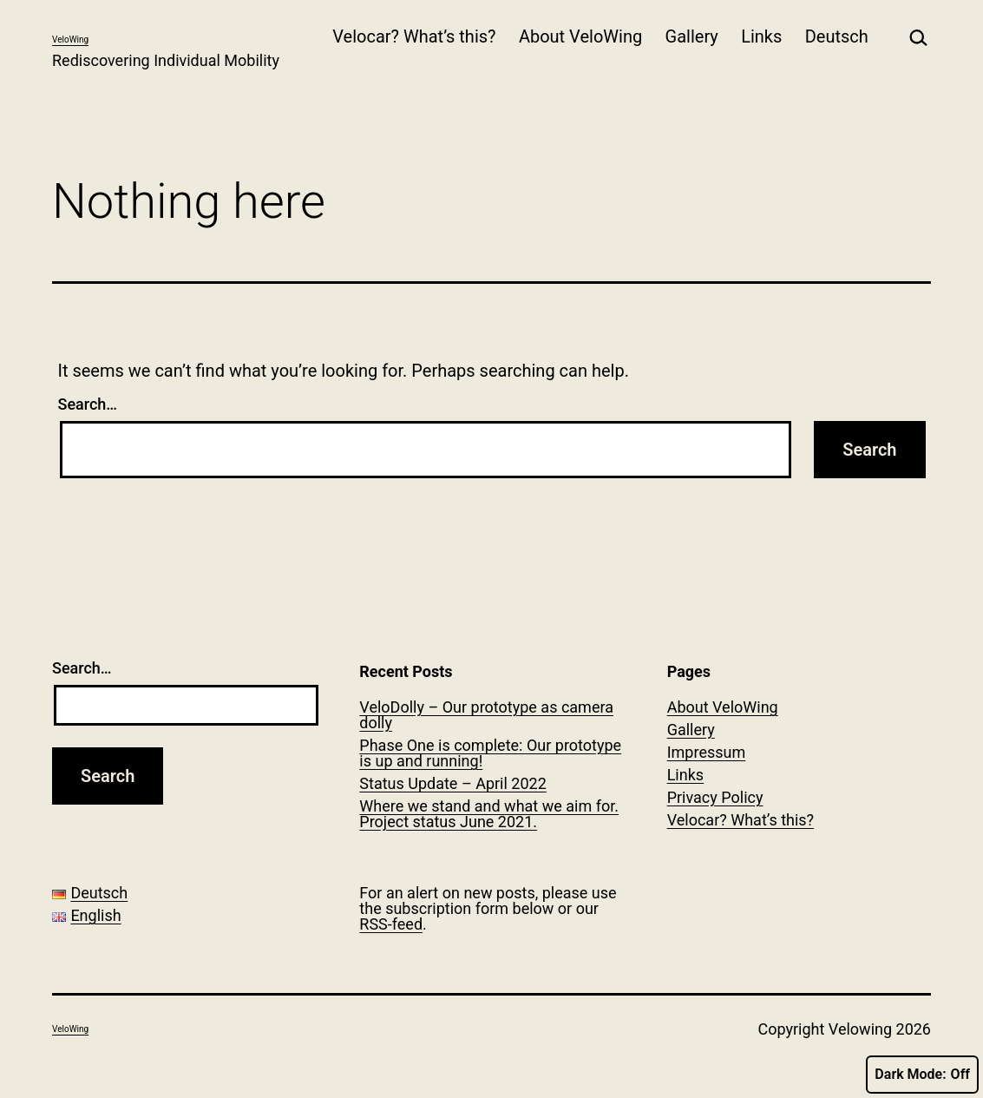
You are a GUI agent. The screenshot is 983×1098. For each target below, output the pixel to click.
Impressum (706, 752)
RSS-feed (391, 924)
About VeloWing (580, 36)
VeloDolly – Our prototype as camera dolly (486, 715)
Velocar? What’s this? (413, 36)
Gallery (691, 36)
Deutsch (836, 36)
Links (761, 36)
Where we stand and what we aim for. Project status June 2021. (489, 814)
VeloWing (70, 39)
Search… (88, 404)
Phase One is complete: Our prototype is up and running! (490, 753)
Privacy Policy (715, 797)
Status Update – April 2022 (452, 783)
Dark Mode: (922, 1074)
